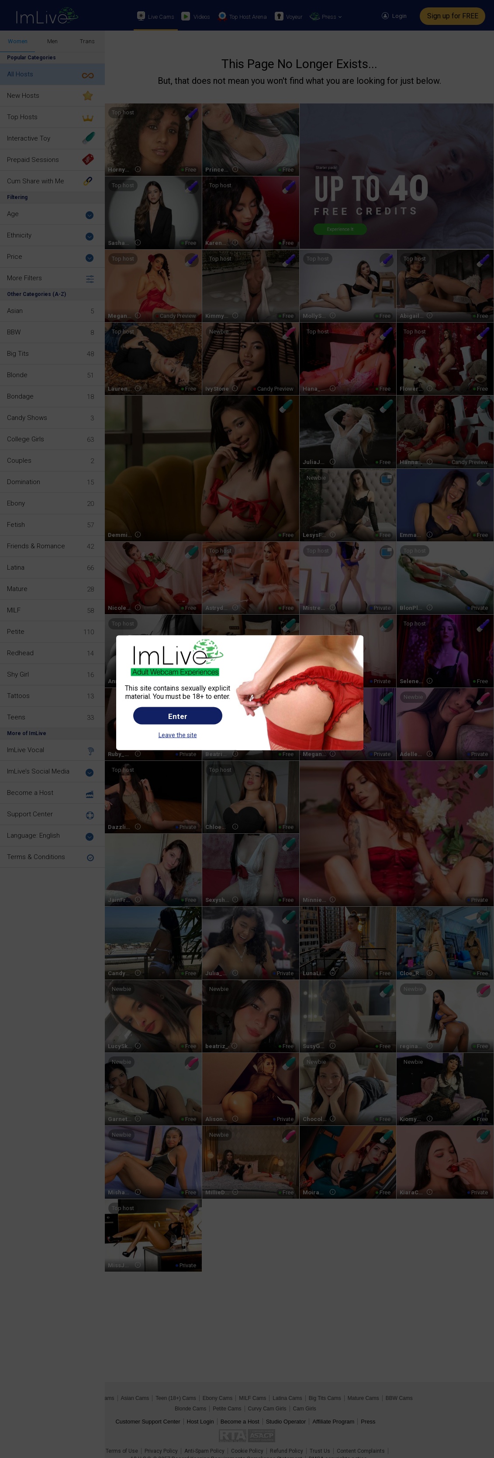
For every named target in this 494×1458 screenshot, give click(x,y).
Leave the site (178, 735)
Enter (177, 716)
